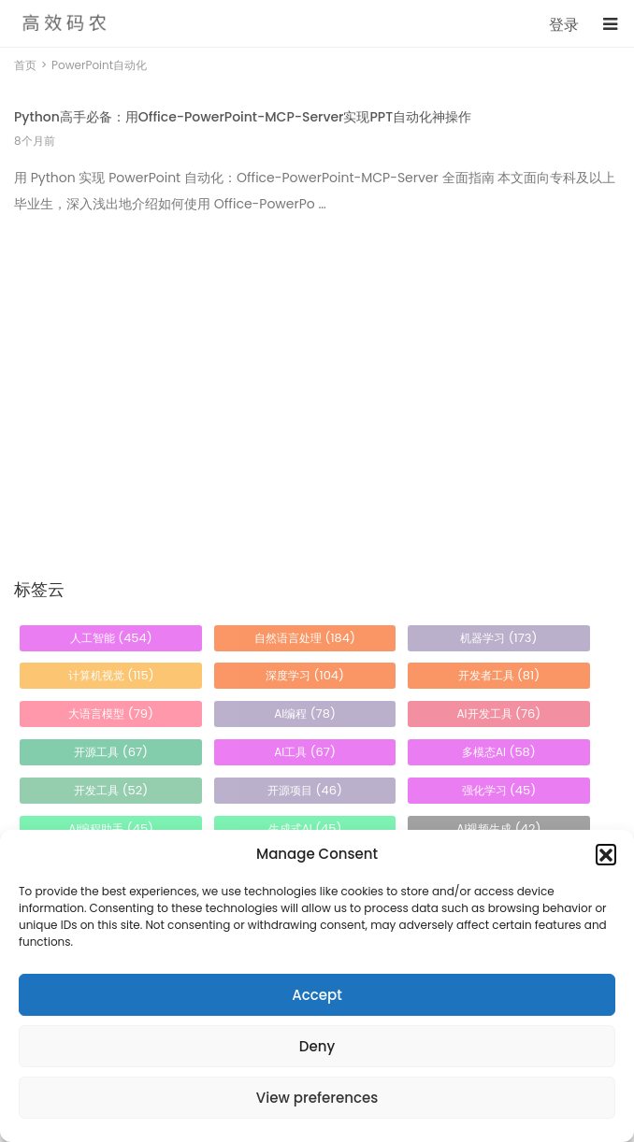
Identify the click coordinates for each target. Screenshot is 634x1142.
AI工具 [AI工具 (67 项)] (305, 752)
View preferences (317, 1097)
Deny (317, 1046)
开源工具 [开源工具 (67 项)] (111, 752)
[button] (606, 854)
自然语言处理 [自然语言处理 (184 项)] (304, 638)
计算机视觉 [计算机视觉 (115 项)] (111, 675)
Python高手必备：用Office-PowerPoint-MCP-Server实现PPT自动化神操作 (242, 116)
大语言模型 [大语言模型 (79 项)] (110, 713)
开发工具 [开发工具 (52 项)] (111, 790)
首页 (25, 65)
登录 (564, 25)
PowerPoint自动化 (99, 65)
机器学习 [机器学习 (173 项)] (498, 638)
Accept (316, 995)
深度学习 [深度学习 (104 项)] (305, 675)
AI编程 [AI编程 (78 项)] (305, 713)
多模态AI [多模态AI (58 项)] (499, 752)
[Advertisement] (317, 362)
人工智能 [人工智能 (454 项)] (111, 638)
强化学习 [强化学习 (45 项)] (499, 790)
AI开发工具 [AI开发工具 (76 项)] (498, 713)
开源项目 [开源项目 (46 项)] (304, 790)
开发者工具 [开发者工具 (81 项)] (499, 675)
